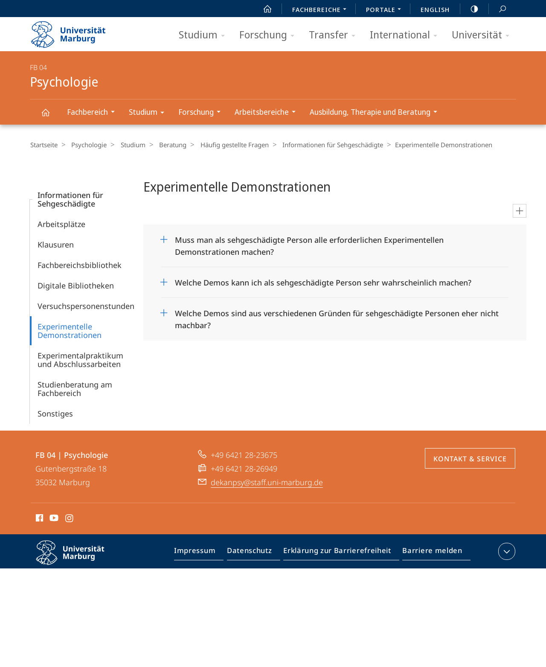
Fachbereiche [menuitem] (321, 10)
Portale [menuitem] (386, 10)
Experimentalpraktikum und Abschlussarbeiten (80, 359)
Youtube (53, 519)
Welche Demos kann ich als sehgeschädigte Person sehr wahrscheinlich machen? (323, 282)
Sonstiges (55, 413)
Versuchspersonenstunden (86, 305)
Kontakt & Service (470, 458)
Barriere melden (429, 553)
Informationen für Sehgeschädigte (318, 144)
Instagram (69, 519)
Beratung (164, 144)
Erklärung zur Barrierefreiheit (340, 553)
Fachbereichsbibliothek (80, 264)
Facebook (38, 519)
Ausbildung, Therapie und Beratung (376, 113)
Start (262, 9)
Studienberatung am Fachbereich (75, 388)
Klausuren (56, 244)
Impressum (204, 553)
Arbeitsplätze (61, 223)
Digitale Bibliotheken (76, 285)
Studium (204, 35)
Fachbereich (93, 113)
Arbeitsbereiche (268, 113)
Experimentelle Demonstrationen (70, 330)
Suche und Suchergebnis (498, 9)
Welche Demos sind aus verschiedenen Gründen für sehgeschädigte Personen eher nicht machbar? (337, 316)
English (435, 9)
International (406, 35)
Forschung (269, 35)
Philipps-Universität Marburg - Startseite (76, 31)
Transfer (335, 35)
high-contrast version (469, 9)
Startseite (43, 144)
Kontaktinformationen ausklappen (505, 551)
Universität (483, 35)
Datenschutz (257, 553)
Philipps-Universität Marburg (77, 559)
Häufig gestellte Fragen (223, 144)
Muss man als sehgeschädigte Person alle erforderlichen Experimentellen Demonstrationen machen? (309, 242)
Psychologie (50, 116)
